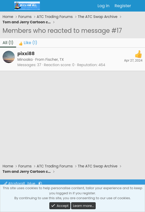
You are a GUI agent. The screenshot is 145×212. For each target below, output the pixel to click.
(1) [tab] (8, 43)
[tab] (28, 42)
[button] (40, 183)
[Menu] (7, 6)
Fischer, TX (54, 59)
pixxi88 (26, 53)
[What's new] (138, 6)
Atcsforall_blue (20, 183)
